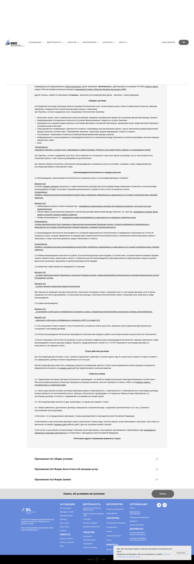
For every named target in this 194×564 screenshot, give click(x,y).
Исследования (111, 527)
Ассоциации (66, 508)
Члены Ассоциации (90, 547)
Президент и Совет (67, 512)
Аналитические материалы (116, 523)
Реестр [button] (123, 42)
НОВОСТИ (65, 534)
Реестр (132, 508)
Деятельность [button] (54, 42)
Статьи (108, 540)
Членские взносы (89, 540)
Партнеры (63, 519)
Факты (62, 546)
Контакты (63, 531)
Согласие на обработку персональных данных (138, 539)
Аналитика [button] (108, 42)
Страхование (88, 544)
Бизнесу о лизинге (66, 538)
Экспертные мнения (113, 536)
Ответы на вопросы (67, 542)
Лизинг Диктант (112, 513)
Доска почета (64, 527)
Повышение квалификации (139, 517)
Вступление (87, 536)
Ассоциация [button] (35, 42)
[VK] (165, 506)
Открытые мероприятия (115, 509)
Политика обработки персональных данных (138, 533)
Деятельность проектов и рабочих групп (92, 509)
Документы (134, 521)
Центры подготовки (137, 525)
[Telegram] (159, 506)
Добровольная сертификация (135, 513)
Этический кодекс (66, 516)
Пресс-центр (64, 523)
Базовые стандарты (90, 523)
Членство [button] (72, 42)
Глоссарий (87, 519)
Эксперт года (111, 549)
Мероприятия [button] (90, 42)
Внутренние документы (91, 527)
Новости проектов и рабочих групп (93, 514)
